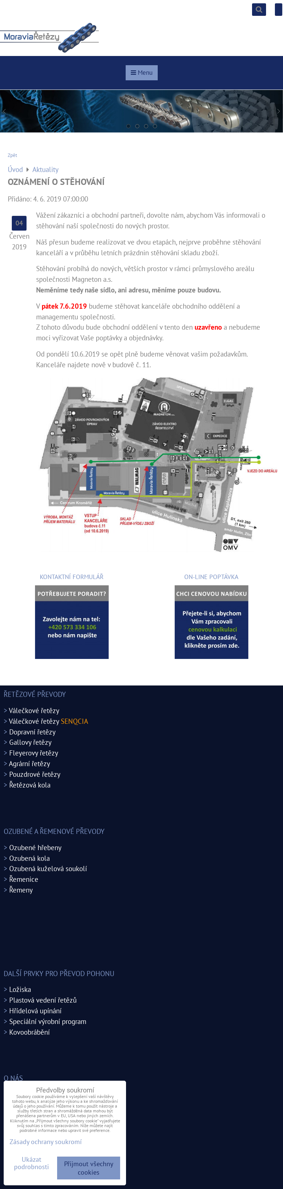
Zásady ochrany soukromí (46, 1141)
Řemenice (23, 879)
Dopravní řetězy (32, 731)
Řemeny (21, 889)
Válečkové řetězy (34, 710)
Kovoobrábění (29, 1032)
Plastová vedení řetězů (43, 999)
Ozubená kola (29, 858)
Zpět (12, 155)
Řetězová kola (29, 784)
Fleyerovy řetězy (33, 752)
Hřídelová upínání (35, 1010)
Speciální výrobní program (47, 1021)
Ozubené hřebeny (35, 847)
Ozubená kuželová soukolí (48, 868)
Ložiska (20, 989)
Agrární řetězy (29, 763)
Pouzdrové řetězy (34, 774)
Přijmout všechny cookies (88, 1168)
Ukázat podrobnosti (31, 1163)
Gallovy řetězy (30, 742)
